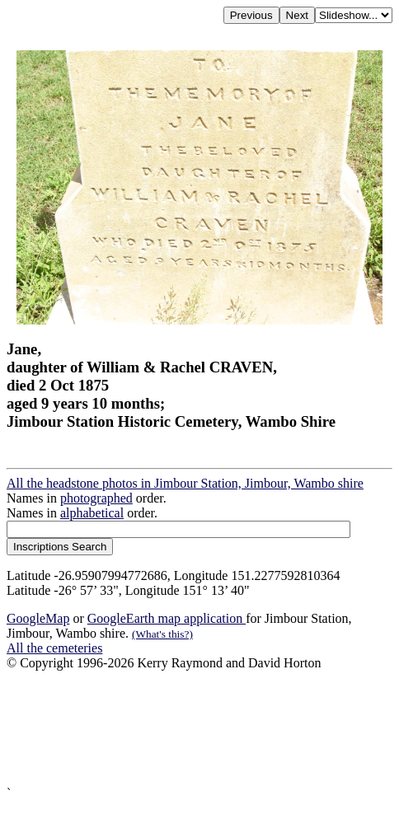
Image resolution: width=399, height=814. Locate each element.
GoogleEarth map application (166, 618)
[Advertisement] (199, 728)
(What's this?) (162, 634)
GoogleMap (38, 618)
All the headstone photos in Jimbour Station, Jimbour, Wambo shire (185, 483)
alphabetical (92, 513)
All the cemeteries (54, 648)
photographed (96, 498)
